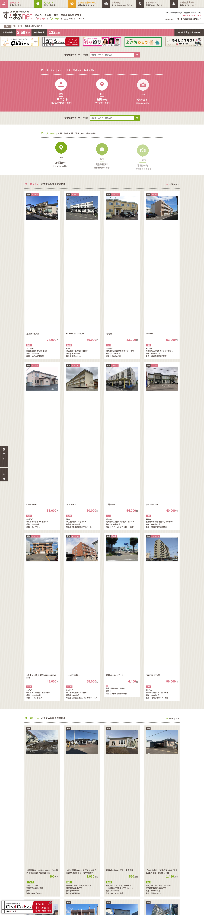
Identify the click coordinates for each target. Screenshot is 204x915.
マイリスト (4, 456)
